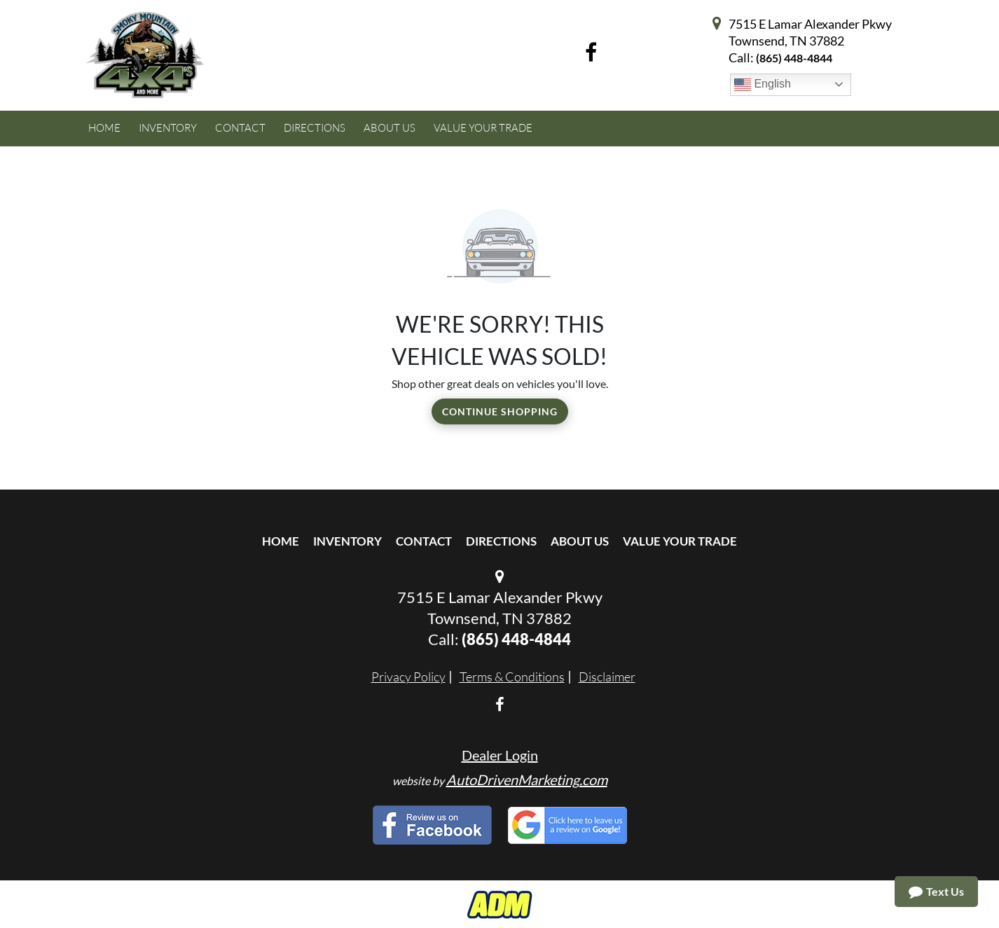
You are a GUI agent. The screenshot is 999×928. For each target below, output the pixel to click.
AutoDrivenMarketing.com (526, 779)
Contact (424, 541)
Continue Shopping (500, 411)
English (762, 84)
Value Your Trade (680, 541)
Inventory (347, 541)
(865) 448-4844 (794, 57)
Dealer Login (500, 755)
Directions (501, 541)
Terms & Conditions (512, 676)
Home (280, 541)
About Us (580, 541)
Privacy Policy (408, 676)
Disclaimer (607, 676)
